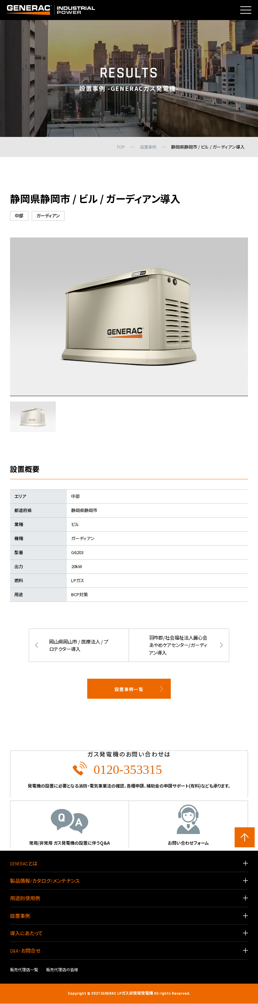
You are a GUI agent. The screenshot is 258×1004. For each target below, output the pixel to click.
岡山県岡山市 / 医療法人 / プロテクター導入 (77, 645)
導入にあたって (26, 934)
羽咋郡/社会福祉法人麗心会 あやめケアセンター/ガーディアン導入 (177, 645)
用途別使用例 (25, 899)
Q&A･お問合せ (25, 952)
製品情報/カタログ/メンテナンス (45, 881)
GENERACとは (23, 864)
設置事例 (20, 916)
